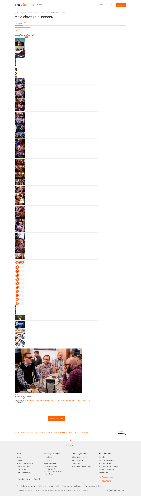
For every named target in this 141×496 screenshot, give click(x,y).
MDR (57, 486)
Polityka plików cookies (93, 486)
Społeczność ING (15, 12)
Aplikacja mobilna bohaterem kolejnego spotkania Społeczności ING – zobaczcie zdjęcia (57, 400)
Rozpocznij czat (107, 477)
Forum (101, 5)
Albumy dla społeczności (25, 12)
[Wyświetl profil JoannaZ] (22, 37)
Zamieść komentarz (57, 418)
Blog (110, 5)
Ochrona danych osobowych (72, 486)
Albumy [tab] (19, 23)
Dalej (16, 394)
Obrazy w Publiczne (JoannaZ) (42, 12)
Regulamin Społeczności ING (24, 432)
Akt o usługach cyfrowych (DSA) (79, 432)
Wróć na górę (70, 445)
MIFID (51, 486)
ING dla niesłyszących (27, 486)
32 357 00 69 (106, 481)
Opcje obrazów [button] (24, 30)
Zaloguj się (121, 5)
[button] (24, 398)
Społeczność (39, 5)
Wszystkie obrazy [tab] (31, 23)
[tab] (20, 40)
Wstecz (17, 347)
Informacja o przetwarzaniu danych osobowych (51, 432)
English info (42, 486)
